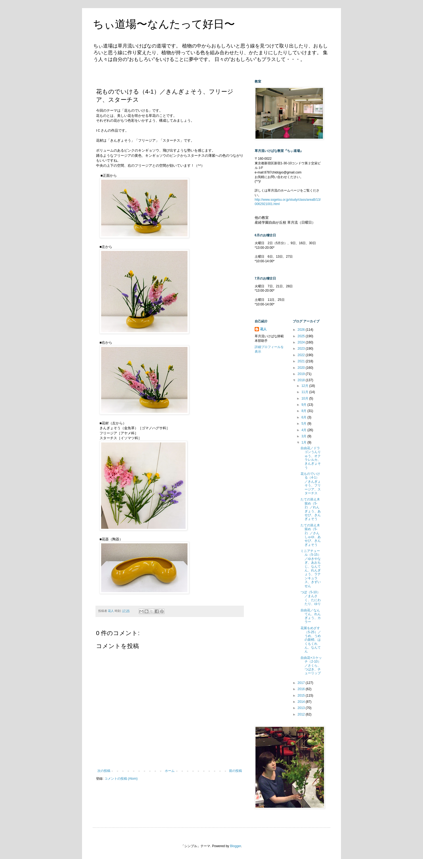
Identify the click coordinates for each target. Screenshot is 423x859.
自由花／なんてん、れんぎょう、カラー (311, 616)
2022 (302, 355)
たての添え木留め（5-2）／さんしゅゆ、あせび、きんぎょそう (311, 535)
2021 (302, 361)
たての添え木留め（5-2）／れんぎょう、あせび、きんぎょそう (311, 509)
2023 (302, 348)
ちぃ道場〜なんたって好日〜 (164, 24)
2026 (302, 330)
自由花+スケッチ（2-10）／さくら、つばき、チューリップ (311, 665)
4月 (304, 430)
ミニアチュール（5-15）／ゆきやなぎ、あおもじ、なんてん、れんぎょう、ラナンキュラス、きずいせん (311, 568)
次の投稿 (103, 771)
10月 (305, 398)
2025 (302, 336)
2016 (302, 689)
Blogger (235, 846)
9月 (304, 405)
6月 (304, 417)
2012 (302, 714)
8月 (304, 411)
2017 (302, 683)
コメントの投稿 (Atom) (121, 778)
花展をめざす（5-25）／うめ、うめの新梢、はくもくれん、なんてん (311, 639)
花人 (263, 329)
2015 (302, 695)
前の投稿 (235, 771)
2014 (302, 702)
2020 (302, 368)
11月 (305, 392)
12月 (305, 386)
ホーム (170, 771)
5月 (304, 423)
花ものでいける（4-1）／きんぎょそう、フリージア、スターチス (311, 483)
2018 (302, 380)
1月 (304, 442)
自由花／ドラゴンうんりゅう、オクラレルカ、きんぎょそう (311, 457)
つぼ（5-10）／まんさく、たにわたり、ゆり (311, 598)
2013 (302, 708)
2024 (302, 342)
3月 (304, 436)
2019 (302, 374)
